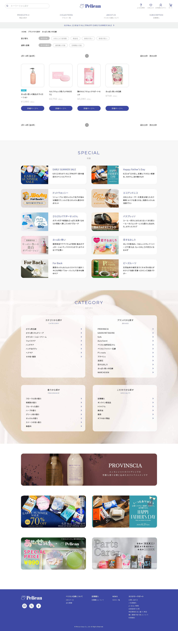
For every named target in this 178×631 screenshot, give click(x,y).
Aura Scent (103, 341)
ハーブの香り (31, 410)
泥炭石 (100, 360)
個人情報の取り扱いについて (138, 615)
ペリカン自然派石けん (106, 345)
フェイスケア (31, 341)
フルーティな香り (32, 406)
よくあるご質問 (134, 606)
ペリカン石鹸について (74, 596)
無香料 (28, 426)
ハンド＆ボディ (31, 349)
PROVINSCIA (103, 329)
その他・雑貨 (31, 356)
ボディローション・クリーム (36, 337)
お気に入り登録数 (60, 38)
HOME (24, 31)
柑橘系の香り (31, 402)
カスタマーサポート (136, 596)
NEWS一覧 (116, 600)
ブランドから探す (34, 31)
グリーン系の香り (32, 414)
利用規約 (132, 618)
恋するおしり (103, 364)
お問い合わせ (133, 600)
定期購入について (98, 600)
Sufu (100, 337)
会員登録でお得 (134, 609)
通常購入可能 (60, 45)
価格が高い (103, 38)
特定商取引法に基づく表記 (138, 612)
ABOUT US (70, 600)
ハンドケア (30, 345)
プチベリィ (102, 356)
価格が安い (88, 38)
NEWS (115, 596)
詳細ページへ (32, 108)
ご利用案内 (132, 603)
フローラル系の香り (33, 398)
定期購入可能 (77, 45)
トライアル (102, 406)
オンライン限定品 (104, 402)
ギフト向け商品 (104, 418)
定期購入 (101, 398)
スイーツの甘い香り (33, 422)
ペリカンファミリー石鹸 (107, 349)
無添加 (100, 410)
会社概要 (69, 603)
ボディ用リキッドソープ (35, 333)
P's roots (102, 353)
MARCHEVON (103, 372)
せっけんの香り (32, 418)
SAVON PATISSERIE (106, 333)
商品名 (75, 38)
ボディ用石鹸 (31, 329)
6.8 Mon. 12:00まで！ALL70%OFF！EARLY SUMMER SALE (88, 25)
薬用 (99, 414)
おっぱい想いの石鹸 (49, 31)
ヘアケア (29, 353)
